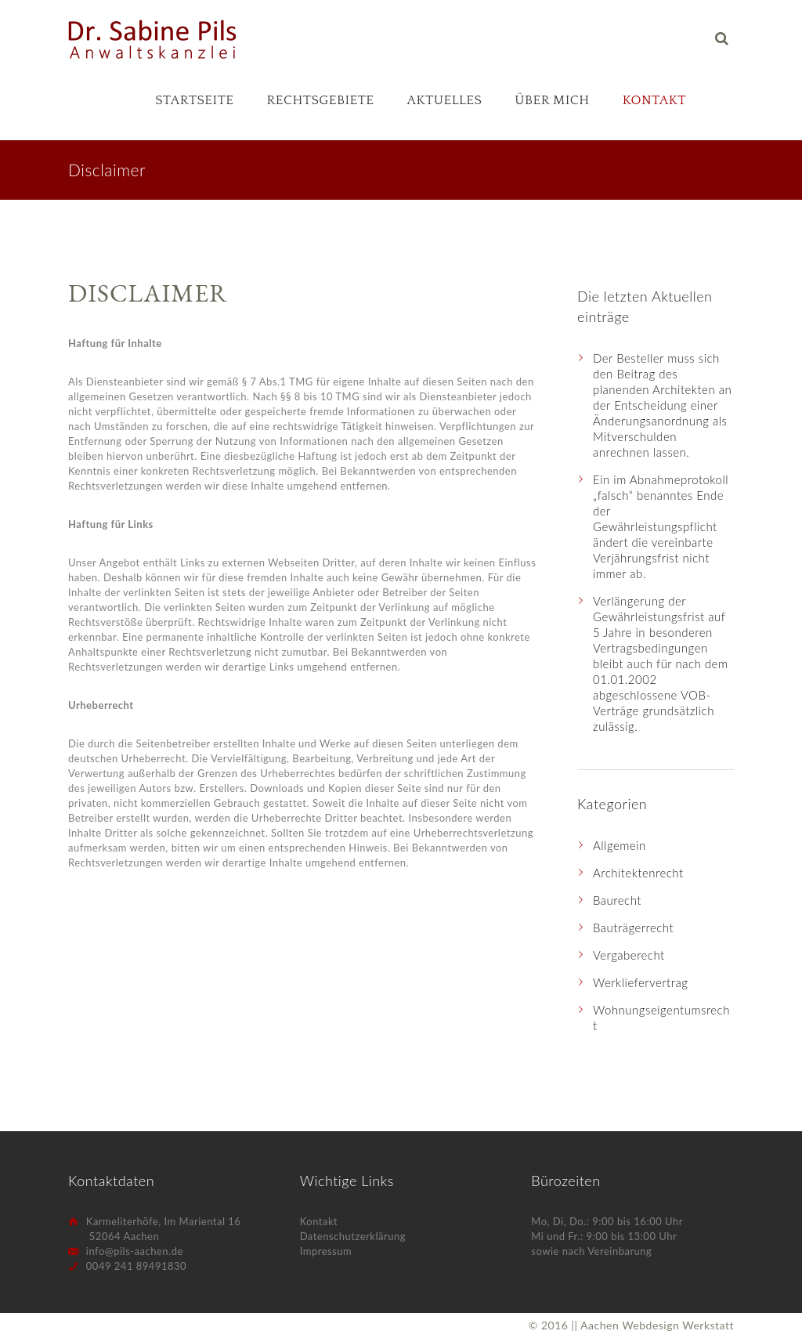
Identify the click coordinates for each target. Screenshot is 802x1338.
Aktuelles (444, 100)
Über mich (552, 100)
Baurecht (617, 900)
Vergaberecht (629, 955)
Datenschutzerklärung (353, 1236)
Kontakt (654, 100)
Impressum (326, 1251)
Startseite (194, 100)
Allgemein (619, 845)
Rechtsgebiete (320, 100)
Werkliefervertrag (640, 982)
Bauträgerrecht (633, 927)
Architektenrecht (638, 873)
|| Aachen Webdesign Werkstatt (652, 1325)
